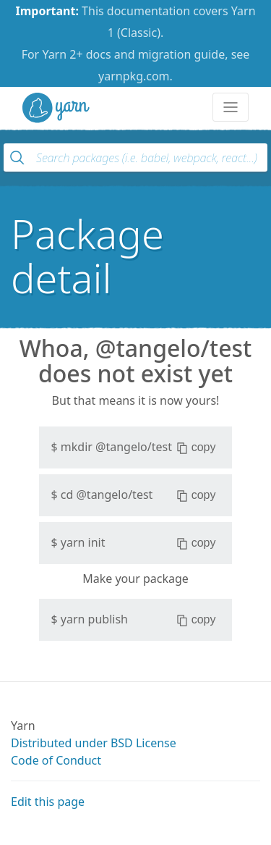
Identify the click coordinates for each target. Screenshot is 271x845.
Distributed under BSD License (93, 743)
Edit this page (48, 802)
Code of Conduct (56, 760)
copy (196, 447)
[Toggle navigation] (230, 107)
